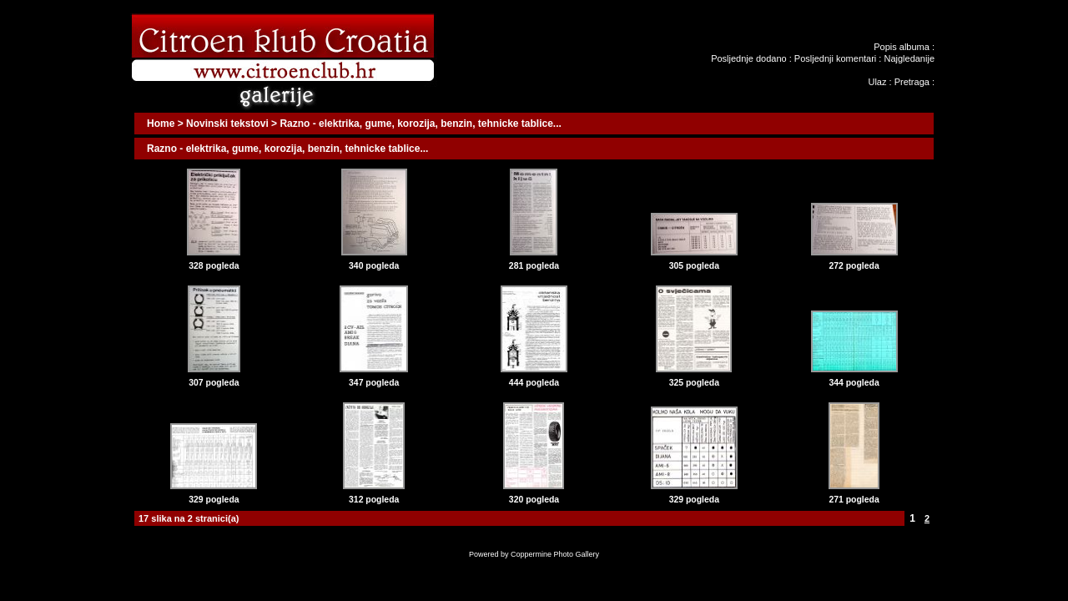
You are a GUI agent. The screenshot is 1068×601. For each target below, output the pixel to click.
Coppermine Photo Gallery (555, 554)
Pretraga (911, 82)
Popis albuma (901, 47)
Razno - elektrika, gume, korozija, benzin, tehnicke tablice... (420, 123)
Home (160, 123)
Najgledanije (909, 58)
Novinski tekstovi (227, 123)
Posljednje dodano (749, 58)
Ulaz (877, 82)
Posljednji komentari (835, 58)
